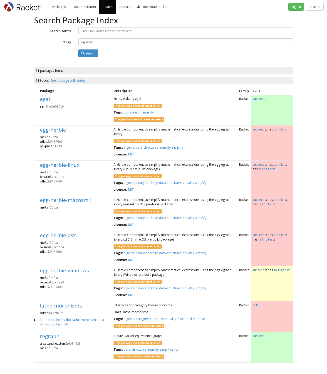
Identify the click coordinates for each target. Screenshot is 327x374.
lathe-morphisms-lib (54, 324)
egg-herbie (53, 129)
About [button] (125, 7)
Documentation (84, 7)
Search (108, 7)
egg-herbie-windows (64, 270)
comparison (132, 112)
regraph (49, 336)
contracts (157, 319)
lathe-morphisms (61, 305)
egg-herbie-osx (58, 235)
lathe (196, 319)
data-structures (147, 147)
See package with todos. (68, 80)
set (203, 319)
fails (255, 305)
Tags (67, 42)
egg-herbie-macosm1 (66, 200)
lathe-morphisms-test (88, 319)
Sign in (296, 7)
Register (315, 7)
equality (148, 112)
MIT (131, 154)
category (142, 319)
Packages (59, 7)
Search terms (61, 31)
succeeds (259, 98)
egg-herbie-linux (59, 164)
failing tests (267, 169)
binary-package (147, 182)
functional (184, 319)
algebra (129, 147)
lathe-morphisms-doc (56, 319)
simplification (169, 349)
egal (45, 99)
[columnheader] (36, 91)
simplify (177, 147)
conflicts (280, 129)
